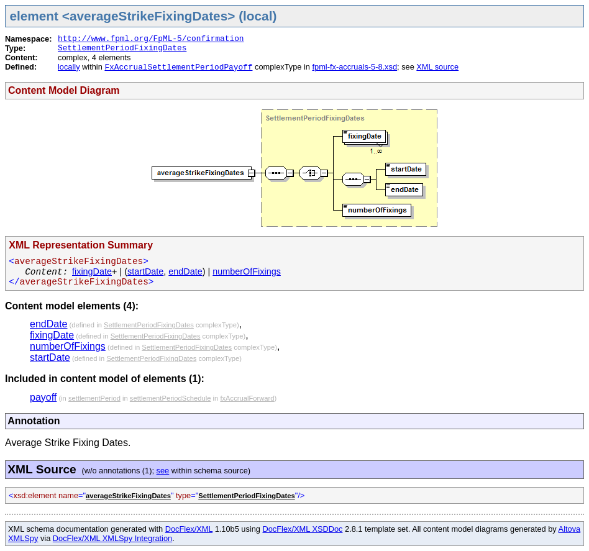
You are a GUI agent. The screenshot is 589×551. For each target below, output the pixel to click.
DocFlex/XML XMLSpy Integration (112, 538)
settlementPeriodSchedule (170, 398)
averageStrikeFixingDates (128, 495)
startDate (145, 271)
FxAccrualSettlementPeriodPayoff (178, 67)
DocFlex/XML (188, 529)
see (163, 470)
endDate (185, 271)
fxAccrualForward (247, 398)
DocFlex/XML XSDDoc (303, 529)
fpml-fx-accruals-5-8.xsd (354, 66)
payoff (43, 397)
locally (69, 66)
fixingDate (92, 271)
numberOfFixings (246, 271)
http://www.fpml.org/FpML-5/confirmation (151, 38)
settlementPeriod (94, 398)
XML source (437, 66)
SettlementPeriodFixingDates (122, 48)
